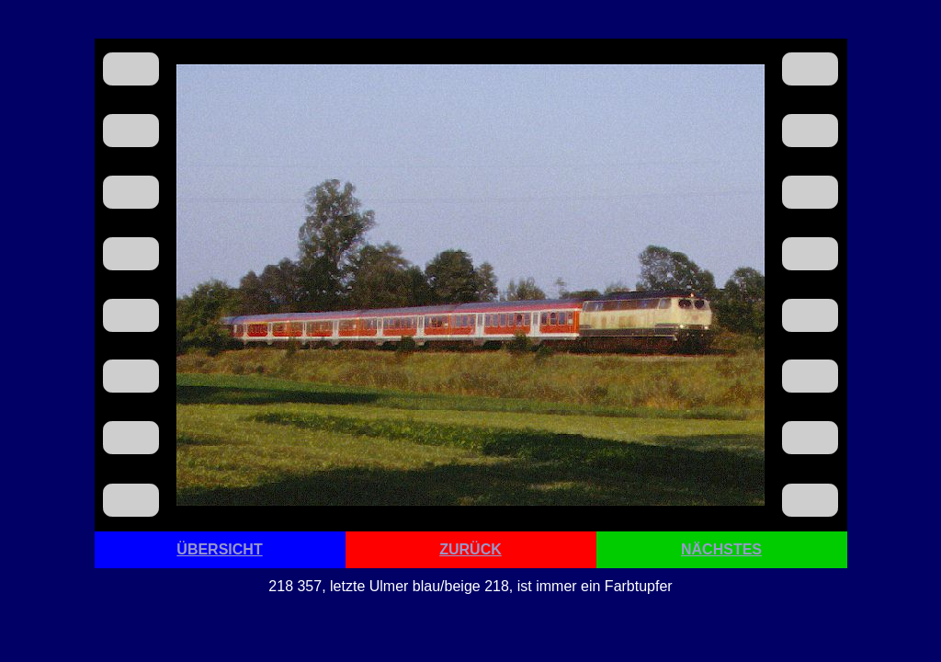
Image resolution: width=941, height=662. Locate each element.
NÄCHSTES (721, 549)
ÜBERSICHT (219, 549)
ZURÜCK (470, 549)
